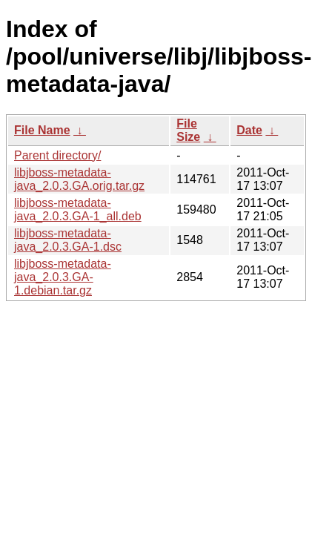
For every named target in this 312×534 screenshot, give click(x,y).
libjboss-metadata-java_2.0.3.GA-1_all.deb (78, 209)
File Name (42, 130)
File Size (188, 130)
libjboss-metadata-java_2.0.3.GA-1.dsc (68, 240)
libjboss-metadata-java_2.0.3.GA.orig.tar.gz (79, 179)
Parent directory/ (57, 155)
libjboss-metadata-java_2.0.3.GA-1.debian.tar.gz (62, 277)
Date (249, 130)
